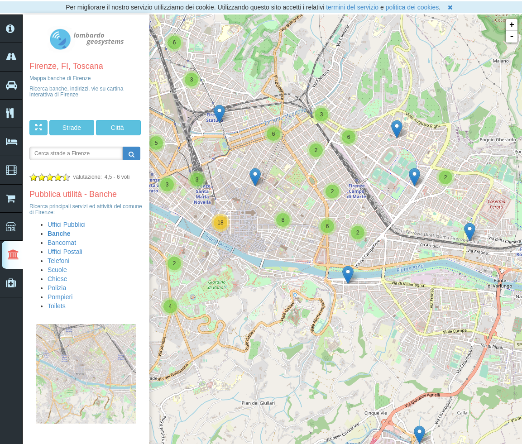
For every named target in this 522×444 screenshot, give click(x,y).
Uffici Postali (65, 251)
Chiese (57, 278)
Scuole (57, 269)
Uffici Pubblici (67, 224)
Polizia (57, 287)
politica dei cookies (412, 7)
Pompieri (60, 297)
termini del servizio (352, 7)
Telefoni (58, 260)
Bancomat (62, 242)
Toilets (57, 306)
